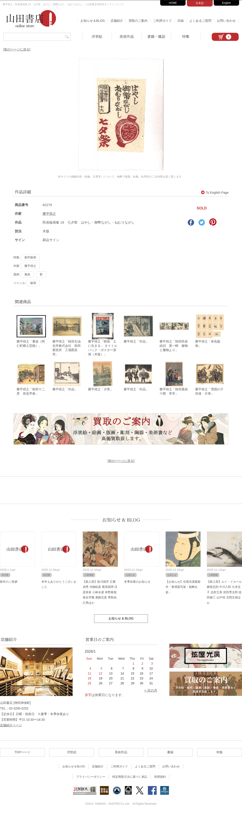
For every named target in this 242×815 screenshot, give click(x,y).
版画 (33, 283)
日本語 (200, 3)
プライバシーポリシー (90, 777)
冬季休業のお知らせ (137, 582)
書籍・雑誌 (156, 36)
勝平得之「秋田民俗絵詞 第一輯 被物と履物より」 (174, 346)
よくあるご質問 (200, 20)
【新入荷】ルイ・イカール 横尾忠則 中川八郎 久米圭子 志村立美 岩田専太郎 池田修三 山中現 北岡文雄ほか (224, 593)
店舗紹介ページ (11, 726)
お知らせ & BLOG (121, 520)
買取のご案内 (138, 20)
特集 (185, 36)
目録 (180, 20)
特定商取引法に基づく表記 (129, 777)
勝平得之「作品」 (136, 342)
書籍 (170, 753)
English (226, 2)
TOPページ (22, 753)
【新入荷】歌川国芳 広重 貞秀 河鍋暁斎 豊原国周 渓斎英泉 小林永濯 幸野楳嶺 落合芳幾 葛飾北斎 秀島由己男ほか (100, 593)
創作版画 (30, 257)
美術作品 (126, 36)
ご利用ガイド (162, 20)
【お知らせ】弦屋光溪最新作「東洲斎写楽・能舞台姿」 (183, 588)
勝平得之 (49, 213)
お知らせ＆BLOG (92, 20)
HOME (173, 2)
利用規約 (160, 777)
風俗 (27, 274)
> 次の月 (150, 691)
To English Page (215, 192)
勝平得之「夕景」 (100, 390)
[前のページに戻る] (16, 49)
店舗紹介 (116, 20)
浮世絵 (97, 36)
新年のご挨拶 (8, 582)
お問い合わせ (226, 20)
